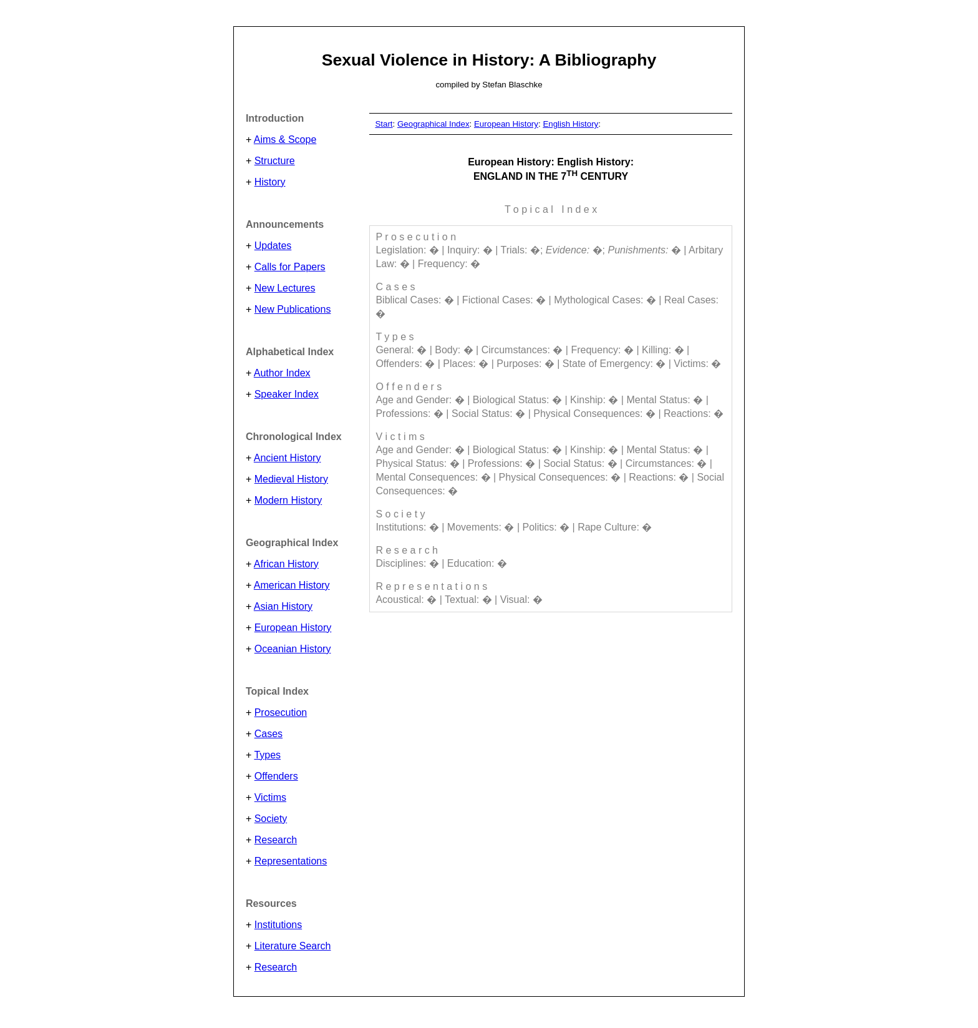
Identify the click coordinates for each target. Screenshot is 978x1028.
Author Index (282, 373)
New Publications (292, 309)
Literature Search (292, 946)
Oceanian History (292, 649)
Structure (274, 160)
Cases (268, 733)
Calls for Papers (290, 267)
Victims (270, 797)
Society (270, 818)
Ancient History (287, 458)
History (270, 182)
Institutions (278, 924)
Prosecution (280, 712)
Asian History (283, 606)
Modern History (288, 500)
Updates (273, 245)
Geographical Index (433, 124)
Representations (290, 861)
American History (292, 585)
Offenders (276, 776)
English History (570, 124)
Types (267, 755)
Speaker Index (286, 394)
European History (293, 627)
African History (286, 564)
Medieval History (291, 479)
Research (275, 840)
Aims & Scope (285, 139)
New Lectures (285, 288)
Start (383, 124)
